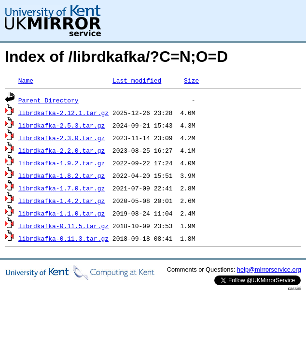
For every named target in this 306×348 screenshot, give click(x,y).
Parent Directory (48, 100)
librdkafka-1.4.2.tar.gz (61, 200)
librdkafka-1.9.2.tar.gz (61, 163)
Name (25, 80)
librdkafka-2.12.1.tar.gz (63, 112)
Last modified (136, 80)
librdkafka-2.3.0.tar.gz (61, 137)
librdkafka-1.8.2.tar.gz (61, 175)
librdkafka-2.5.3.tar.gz (61, 125)
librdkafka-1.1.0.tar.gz (61, 213)
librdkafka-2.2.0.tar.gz (61, 150)
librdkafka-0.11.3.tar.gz (63, 238)
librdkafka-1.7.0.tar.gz (61, 188)
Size (191, 80)
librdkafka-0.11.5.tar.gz (63, 225)
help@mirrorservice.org (269, 269)
